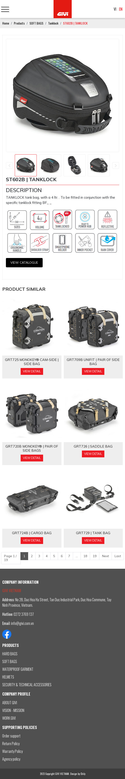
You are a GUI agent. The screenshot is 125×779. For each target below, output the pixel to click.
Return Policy (11, 743)
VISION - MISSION (13, 710)
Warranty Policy (12, 751)
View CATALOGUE (24, 263)
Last (118, 556)
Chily (83, 774)
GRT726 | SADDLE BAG (93, 446)
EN (121, 9)
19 (94, 556)
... (77, 556)
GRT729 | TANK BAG (93, 533)
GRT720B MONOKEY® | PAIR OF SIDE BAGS (31, 448)
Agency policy (11, 759)
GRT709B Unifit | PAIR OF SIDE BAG (93, 362)
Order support (11, 736)
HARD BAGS (9, 653)
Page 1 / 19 (10, 558)
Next (105, 556)
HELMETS (8, 677)
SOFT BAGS (9, 661)
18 (85, 556)
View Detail (32, 371)
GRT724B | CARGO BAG (31, 533)
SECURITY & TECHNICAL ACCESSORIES (26, 684)
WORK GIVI (9, 718)
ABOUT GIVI (9, 702)
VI (115, 9)
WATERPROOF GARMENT (17, 669)
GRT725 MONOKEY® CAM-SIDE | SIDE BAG (32, 362)
